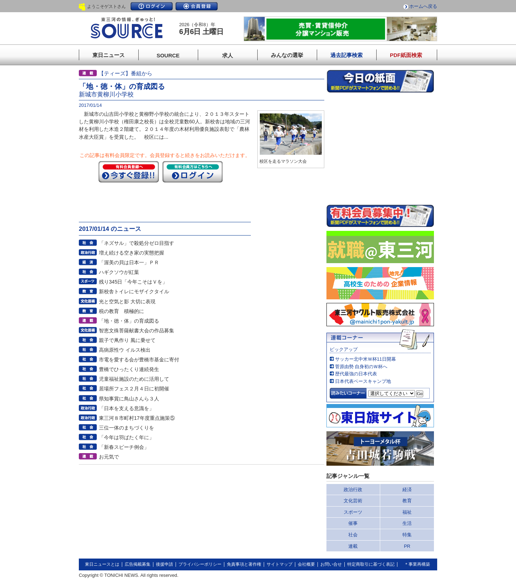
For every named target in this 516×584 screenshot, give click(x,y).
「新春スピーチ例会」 (124, 447)
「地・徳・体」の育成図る (129, 321)
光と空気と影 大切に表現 (127, 301)
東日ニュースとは (102, 564)
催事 (353, 523)
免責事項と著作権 (244, 564)
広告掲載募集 (137, 564)
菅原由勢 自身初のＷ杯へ (361, 366)
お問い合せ (331, 564)
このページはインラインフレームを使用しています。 (380, 148)
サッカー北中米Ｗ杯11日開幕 (365, 359)
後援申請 (164, 564)
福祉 (407, 512)
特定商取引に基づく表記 (371, 564)
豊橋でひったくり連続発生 (129, 369)
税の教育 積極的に (121, 311)
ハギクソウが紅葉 (119, 272)
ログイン (151, 6)
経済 (407, 489)
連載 (353, 546)
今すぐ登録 (129, 171)
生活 (407, 523)
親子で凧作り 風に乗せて (127, 340)
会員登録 (197, 6)
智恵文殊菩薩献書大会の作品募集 (136, 330)
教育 (407, 500)
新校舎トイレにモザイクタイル (134, 291)
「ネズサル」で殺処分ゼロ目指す (136, 243)
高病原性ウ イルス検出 (124, 350)
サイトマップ (279, 564)
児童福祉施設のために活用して (134, 379)
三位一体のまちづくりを (126, 428)
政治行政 (353, 489)
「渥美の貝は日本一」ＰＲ (129, 262)
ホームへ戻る (423, 6)
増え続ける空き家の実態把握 (131, 253)
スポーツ (353, 512)
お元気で (109, 457)
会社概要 (306, 564)
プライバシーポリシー (199, 564)
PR (407, 546)
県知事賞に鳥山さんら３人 (129, 399)
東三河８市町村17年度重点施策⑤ (137, 418)
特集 (407, 534)
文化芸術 (353, 500)
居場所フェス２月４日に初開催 (134, 388)
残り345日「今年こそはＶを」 (133, 282)
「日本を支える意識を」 (126, 408)
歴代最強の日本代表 (356, 373)
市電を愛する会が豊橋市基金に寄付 (139, 359)
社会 (353, 534)
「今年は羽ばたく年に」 (126, 437)
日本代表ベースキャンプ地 (363, 381)
